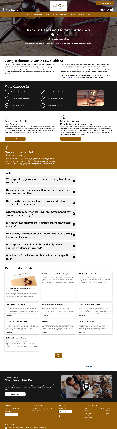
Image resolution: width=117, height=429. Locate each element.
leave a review (49, 163)
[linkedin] (62, 416)
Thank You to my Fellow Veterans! (91, 305)
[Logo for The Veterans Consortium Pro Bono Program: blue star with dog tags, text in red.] (32, 366)
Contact (70, 77)
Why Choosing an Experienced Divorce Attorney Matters (20, 289)
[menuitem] (26, 14)
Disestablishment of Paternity (52, 305)
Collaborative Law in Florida (16, 338)
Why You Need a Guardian (88, 274)
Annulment (46, 321)
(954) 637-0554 (107, 10)
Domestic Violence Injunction (16, 321)
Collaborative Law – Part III (15, 305)
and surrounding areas (38, 410)
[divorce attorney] (22, 279)
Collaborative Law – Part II (88, 321)
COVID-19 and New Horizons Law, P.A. (56, 274)
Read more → (9, 299)
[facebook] (60, 416)
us (74, 77)
